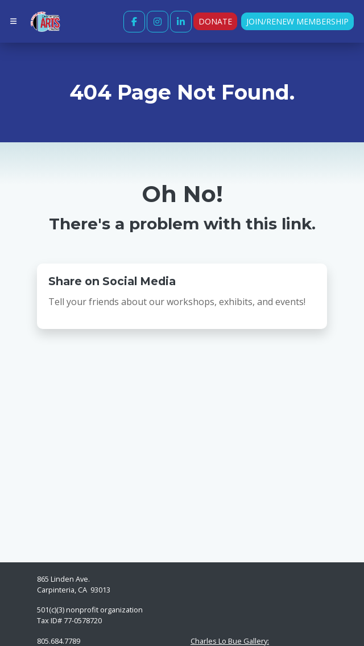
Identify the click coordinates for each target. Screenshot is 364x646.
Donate (215, 21)
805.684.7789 (58, 641)
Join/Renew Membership (297, 21)
